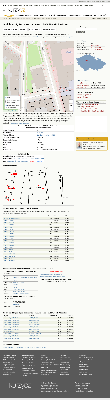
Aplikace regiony (83, 80)
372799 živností (96, 47)
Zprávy (10, 5)
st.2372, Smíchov (34, 329)
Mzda (30, 365)
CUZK (52, 135)
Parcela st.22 (8, 252)
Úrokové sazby (26, 357)
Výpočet (13, 355)
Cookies (53, 383)
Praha (15, 287)
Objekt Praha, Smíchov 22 (12, 218)
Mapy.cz (26, 123)
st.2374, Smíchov (34, 324)
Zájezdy (89, 1)
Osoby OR (94, 104)
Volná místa (30, 363)
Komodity (37, 5)
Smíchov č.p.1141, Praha (11, 336)
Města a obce (74, 15)
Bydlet (103, 1)
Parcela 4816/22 (9, 245)
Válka (86, 5)
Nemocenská (25, 370)
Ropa (42, 372)
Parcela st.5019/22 (9, 260)
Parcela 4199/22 (9, 236)
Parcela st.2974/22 (9, 254)
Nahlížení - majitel (43, 135)
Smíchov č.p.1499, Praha (11, 327)
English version (83, 369)
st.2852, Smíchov (34, 336)
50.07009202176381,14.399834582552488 (29, 158)
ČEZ (46, 357)
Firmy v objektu (34, 29)
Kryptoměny (44, 365)
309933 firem (95, 45)
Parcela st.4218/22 (9, 256)
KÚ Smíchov (35, 18)
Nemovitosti (12, 18)
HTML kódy (90, 391)
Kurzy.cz (5, 18)
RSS (82, 391)
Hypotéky (53, 5)
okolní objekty (68, 37)
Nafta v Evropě (45, 374)
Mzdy (52, 362)
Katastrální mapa (14, 161)
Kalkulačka (70, 5)
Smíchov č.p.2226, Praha (11, 322)
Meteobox (98, 1)
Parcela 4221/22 (9, 240)
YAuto (93, 1)
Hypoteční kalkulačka (9, 372)
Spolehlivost (89, 357)
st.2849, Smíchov (34, 327)
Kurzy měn (29, 5)
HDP (49, 362)
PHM (46, 372)
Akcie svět (22, 5)
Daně (36, 15)
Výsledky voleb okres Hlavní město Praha (52, 276)
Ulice (85, 111)
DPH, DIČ (52, 15)
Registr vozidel (83, 360)
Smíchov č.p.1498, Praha (11, 320)
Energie (63, 5)
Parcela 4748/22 (9, 243)
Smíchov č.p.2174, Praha (11, 318)
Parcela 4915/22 (9, 247)
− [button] (71, 109)
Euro (30, 360)
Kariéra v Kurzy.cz (81, 386)
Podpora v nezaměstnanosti (30, 373)
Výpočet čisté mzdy (8, 357)
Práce (81, 5)
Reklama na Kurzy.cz (82, 383)
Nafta (54, 372)
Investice (43, 355)
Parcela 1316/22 (9, 220)
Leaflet (5, 111)
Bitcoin (47, 5)
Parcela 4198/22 (9, 234)
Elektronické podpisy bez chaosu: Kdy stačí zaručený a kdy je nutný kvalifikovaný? (94, 146)
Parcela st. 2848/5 (49, 29)
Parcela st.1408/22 (9, 249)
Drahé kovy (44, 367)
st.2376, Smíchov (34, 322)
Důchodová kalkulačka (9, 360)
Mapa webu (85, 366)
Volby (80, 366)
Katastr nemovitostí (82, 85)
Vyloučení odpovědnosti (49, 386)
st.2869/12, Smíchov (35, 333)
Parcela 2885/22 (9, 225)
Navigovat (16, 304)
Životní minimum (7, 369)
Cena (83, 357)
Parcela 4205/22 (9, 238)
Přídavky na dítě (7, 362)
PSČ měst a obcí (81, 83)
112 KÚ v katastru (96, 50)
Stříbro (55, 370)
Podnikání (63, 355)
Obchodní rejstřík (81, 1)
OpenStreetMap (13, 111)
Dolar (33, 360)
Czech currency (83, 372)
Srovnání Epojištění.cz (83, 95)
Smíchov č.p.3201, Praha (11, 333)
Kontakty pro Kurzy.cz (82, 388)
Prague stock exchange (85, 374)
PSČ (69, 357)
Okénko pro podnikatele (85, 139)
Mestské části (99, 111)
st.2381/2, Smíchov (35, 331)
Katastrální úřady (64, 362)
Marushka (24, 161)
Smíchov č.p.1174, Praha (11, 338)
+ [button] (71, 105)
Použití (77, 391)
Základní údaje (38, 37)
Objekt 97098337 (9, 331)
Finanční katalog (83, 364)
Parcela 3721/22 (9, 229)
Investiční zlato (48, 370)
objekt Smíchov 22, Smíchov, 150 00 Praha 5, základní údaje (24, 347)
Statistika (23, 29)
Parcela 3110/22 (9, 227)
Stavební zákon (64, 372)
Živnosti (88, 104)
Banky (24, 355)
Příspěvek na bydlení (9, 365)
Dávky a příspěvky (27, 368)
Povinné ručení (7, 374)
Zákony (76, 5)
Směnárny (25, 360)
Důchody (24, 375)
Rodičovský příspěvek (9, 367)
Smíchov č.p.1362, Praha (11, 324)
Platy (34, 365)
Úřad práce (25, 365)
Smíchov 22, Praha (10, 29)
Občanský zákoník (65, 367)
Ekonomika (87, 15)
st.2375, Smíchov (34, 318)
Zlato (42, 5)
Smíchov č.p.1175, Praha (11, 329)
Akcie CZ (15, 5)
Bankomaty (30, 355)
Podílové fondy (51, 360)
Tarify (58, 5)
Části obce (91, 111)
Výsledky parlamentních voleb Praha (50, 274)
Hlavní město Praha (19, 289)
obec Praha (80, 41)
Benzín (50, 372)
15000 (15, 280)
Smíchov (15, 285)
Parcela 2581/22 (9, 222)
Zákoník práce (64, 369)
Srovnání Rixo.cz (82, 97)
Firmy (84, 104)
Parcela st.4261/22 (9, 258)
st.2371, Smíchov (34, 338)
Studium (108, 1)
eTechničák (86, 362)
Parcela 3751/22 (9, 231)
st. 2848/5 (40, 132)
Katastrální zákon (82, 87)
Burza (42, 357)
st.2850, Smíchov (34, 320)
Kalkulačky (62, 15)
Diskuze (91, 5)
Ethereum (56, 365)
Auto (80, 357)
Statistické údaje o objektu (21, 294)
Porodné (32, 370)
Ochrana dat (45, 383)
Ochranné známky (101, 15)
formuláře (66, 374)
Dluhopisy (43, 360)
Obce (82, 111)
